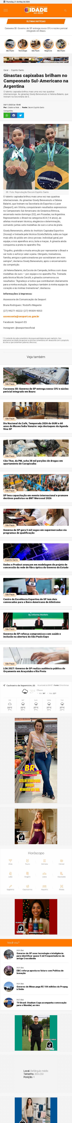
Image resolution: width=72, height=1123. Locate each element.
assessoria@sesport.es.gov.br (21, 316)
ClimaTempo (64, 685)
